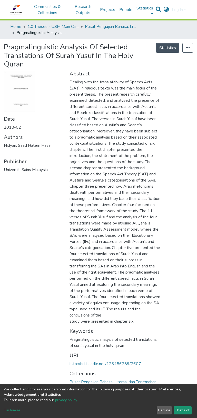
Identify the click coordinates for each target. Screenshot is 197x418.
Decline (164, 410)
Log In (177, 10)
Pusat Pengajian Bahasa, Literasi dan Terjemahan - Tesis (110, 26)
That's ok (182, 410)
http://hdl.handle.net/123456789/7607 (105, 364)
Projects (107, 10)
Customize (12, 410)
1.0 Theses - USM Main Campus (53, 26)
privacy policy (66, 400)
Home (15, 26)
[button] (166, 10)
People (125, 10)
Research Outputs (83, 10)
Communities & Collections (47, 10)
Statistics (167, 48)
